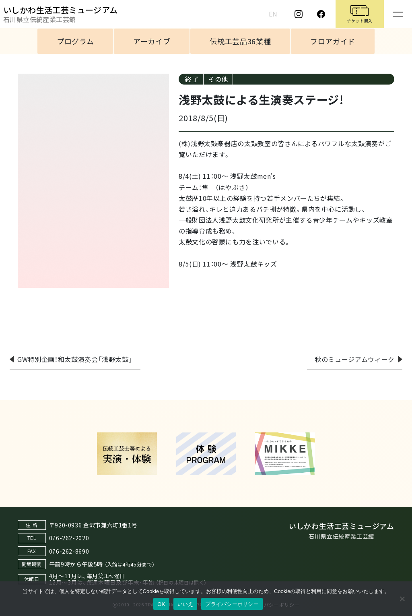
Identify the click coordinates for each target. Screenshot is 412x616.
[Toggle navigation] (398, 14)
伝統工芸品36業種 (240, 41)
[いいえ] (402, 599)
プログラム (75, 41)
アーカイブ (151, 41)
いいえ (185, 604)
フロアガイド (332, 41)
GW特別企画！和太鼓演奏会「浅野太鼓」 (74, 359)
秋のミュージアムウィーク (355, 359)
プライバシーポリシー (232, 604)
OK (161, 604)
